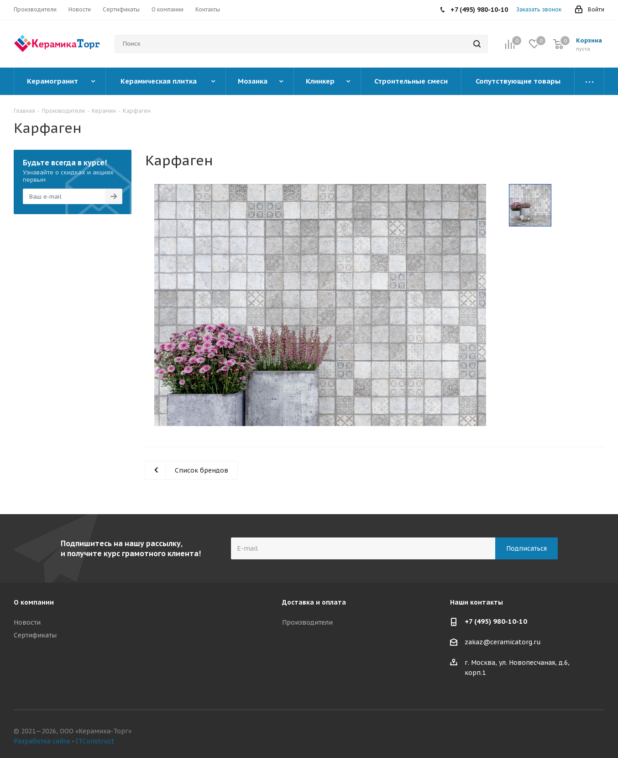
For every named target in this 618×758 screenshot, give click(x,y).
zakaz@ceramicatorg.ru (503, 642)
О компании (34, 602)
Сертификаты (35, 635)
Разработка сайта (42, 741)
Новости (27, 622)
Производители (307, 622)
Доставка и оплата (314, 602)
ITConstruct (95, 741)
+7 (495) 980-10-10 (496, 621)
